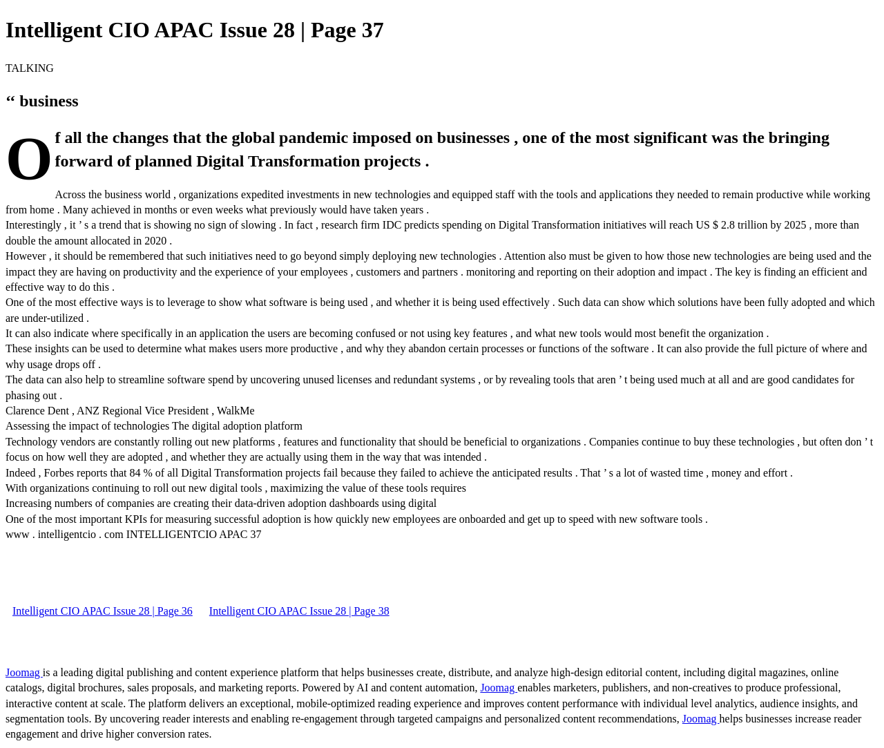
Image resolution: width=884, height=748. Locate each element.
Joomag (24, 672)
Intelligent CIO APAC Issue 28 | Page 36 (102, 611)
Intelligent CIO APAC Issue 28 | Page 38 (299, 611)
